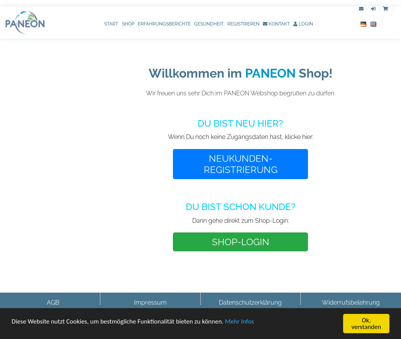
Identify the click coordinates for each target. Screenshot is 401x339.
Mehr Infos (239, 323)
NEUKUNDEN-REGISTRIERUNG (240, 164)
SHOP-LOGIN (240, 241)
